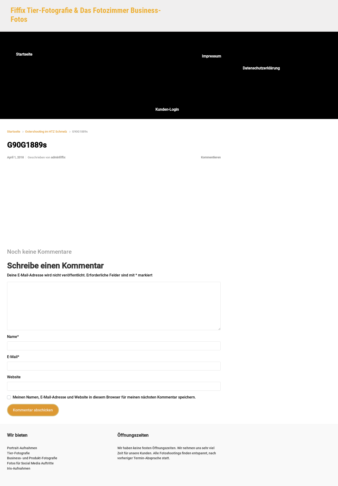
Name (13, 336)
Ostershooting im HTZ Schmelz (46, 131)
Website (14, 377)
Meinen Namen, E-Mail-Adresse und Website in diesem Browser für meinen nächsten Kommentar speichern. (104, 397)
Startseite (13, 131)
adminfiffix (58, 157)
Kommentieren (211, 157)
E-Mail (13, 357)
